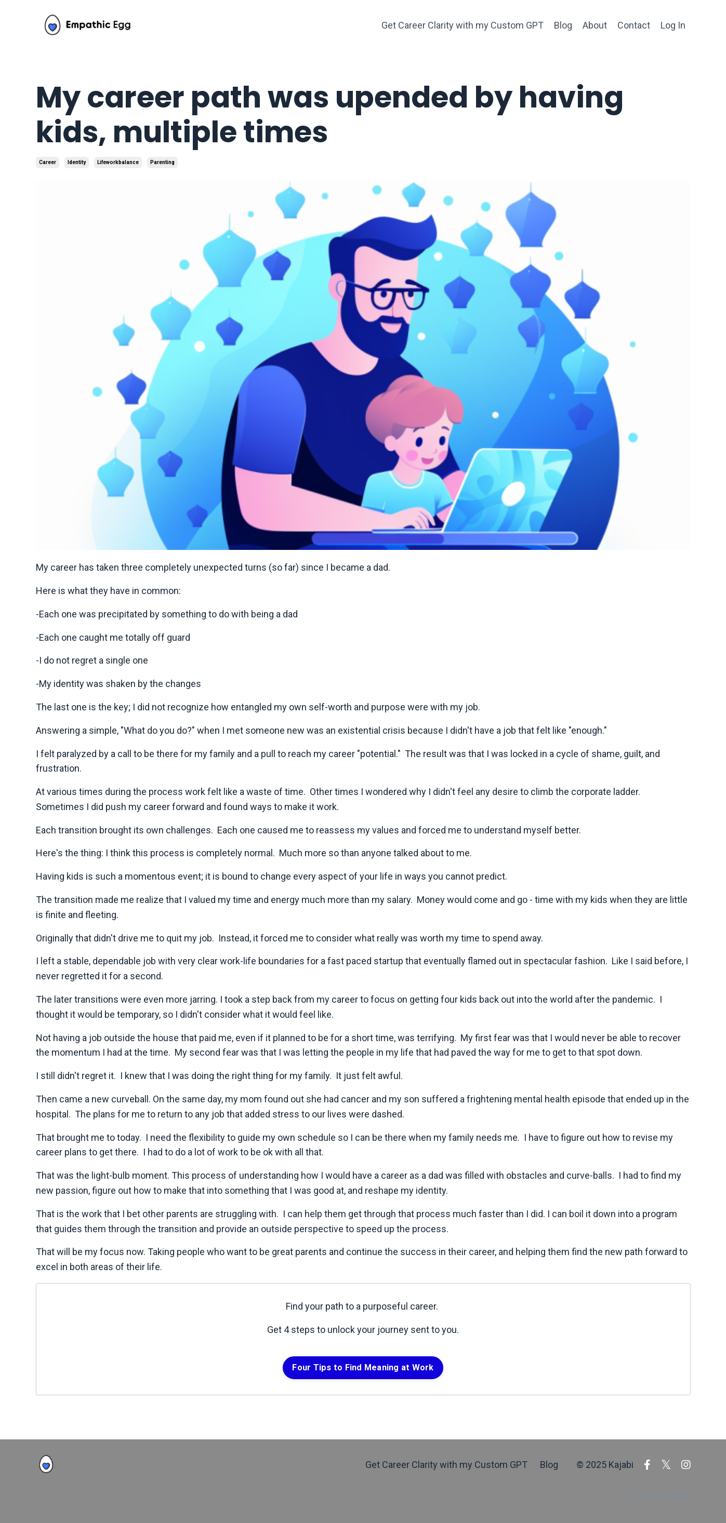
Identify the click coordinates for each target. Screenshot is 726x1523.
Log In (673, 25)
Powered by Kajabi (660, 1496)
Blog (563, 25)
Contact (633, 25)
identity (77, 162)
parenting (162, 162)
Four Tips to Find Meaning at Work (362, 1367)
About (595, 25)
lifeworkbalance (118, 162)
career (47, 162)
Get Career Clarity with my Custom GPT (462, 25)
